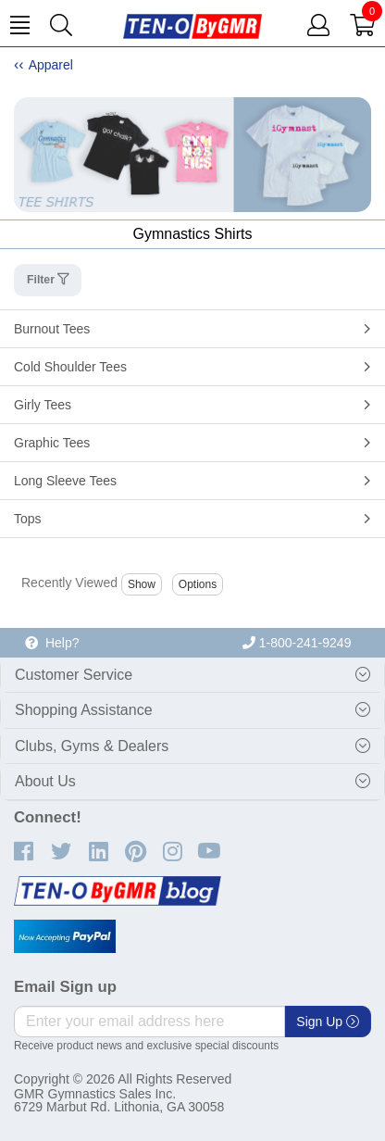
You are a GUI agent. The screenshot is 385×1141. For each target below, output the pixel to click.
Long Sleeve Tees (65, 480)
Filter (42, 279)
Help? (52, 642)
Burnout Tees (52, 328)
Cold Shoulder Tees (70, 366)
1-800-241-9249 (297, 642)
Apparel (51, 64)
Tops (28, 518)
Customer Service (73, 675)
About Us (45, 781)
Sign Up (327, 1021)
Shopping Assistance (84, 710)
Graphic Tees (52, 442)
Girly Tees (42, 404)
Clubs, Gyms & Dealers (91, 746)
